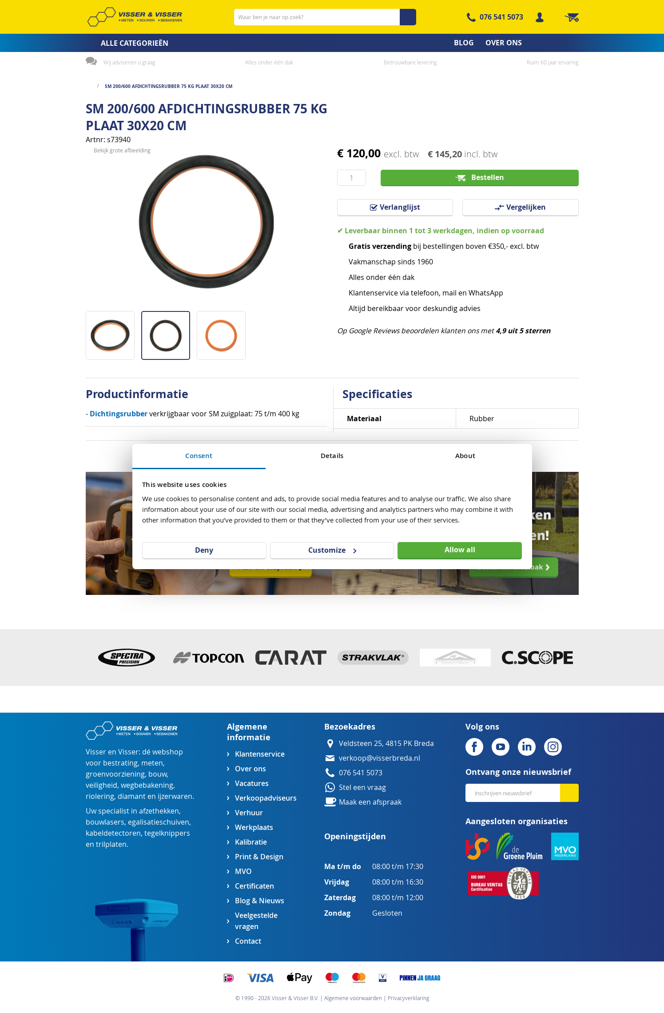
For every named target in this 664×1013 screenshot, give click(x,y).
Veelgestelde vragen (256, 921)
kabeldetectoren (113, 833)
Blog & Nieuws (259, 900)
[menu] (332, 43)
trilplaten (111, 844)
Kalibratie (251, 842)
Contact (248, 941)
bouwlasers (105, 822)
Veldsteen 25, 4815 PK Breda (386, 743)
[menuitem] (124, 43)
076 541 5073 (501, 17)
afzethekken (159, 811)
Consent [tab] (199, 455)
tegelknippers (167, 833)
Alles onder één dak (269, 62)
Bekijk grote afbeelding (122, 303)
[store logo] (134, 17)
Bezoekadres (349, 726)
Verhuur (249, 813)
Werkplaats (254, 827)
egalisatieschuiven (158, 822)
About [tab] (465, 455)
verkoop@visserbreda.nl (379, 758)
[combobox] (325, 17)
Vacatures (252, 783)
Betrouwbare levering (410, 62)
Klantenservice (260, 754)
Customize (332, 550)
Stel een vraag (362, 787)
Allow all (460, 549)
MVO (243, 871)
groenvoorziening (115, 774)
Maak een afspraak (370, 802)
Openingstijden (355, 836)
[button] (113, 332)
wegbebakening (147, 785)
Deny (204, 550)
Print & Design (259, 856)
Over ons (250, 769)
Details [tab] (332, 455)
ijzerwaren (175, 796)
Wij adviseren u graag (129, 62)
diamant (132, 796)
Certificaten (254, 886)
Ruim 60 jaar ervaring (552, 62)
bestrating (120, 763)
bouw (157, 774)
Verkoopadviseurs (265, 798)
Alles (356, 277)
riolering (100, 796)
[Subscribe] (569, 793)
